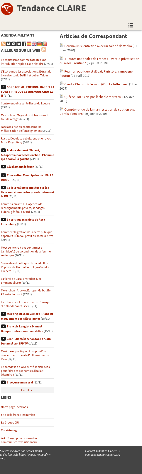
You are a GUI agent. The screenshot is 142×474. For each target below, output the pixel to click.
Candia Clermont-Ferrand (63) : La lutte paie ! (96, 84)
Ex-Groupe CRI (10, 422)
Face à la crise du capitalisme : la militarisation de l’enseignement (21, 129)
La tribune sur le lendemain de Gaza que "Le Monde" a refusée (26, 304)
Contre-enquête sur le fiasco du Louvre (25, 103)
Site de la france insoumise (18, 415)
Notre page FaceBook (14, 407)
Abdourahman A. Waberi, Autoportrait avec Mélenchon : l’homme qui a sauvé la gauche (27, 154)
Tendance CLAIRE (51, 8)
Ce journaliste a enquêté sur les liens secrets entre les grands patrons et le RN (27, 192)
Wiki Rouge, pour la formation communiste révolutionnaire (19, 440)
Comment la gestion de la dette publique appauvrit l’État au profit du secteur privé (27, 234)
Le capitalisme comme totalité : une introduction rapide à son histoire (23, 62)
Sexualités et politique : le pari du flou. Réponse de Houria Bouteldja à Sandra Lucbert (25, 267)
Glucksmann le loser (20, 167)
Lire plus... (27, 390)
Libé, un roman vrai (20, 382)
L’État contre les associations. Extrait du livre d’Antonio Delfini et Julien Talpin (26, 73)
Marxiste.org (9, 430)
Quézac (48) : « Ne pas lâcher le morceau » (93, 97)
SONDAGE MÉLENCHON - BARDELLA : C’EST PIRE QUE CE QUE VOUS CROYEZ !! (27, 91)
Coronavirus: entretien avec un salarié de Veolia (98, 46)
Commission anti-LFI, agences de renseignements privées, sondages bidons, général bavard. (23, 208)
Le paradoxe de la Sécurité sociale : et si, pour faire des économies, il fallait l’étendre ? (26, 371)
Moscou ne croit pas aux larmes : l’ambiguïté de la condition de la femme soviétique (26, 251)
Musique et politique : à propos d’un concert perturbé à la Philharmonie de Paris (25, 355)
